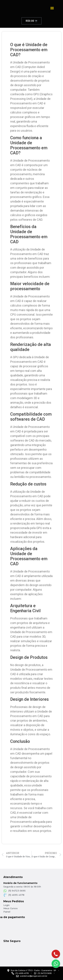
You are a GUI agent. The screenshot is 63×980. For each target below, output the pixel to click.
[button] (52, 8)
